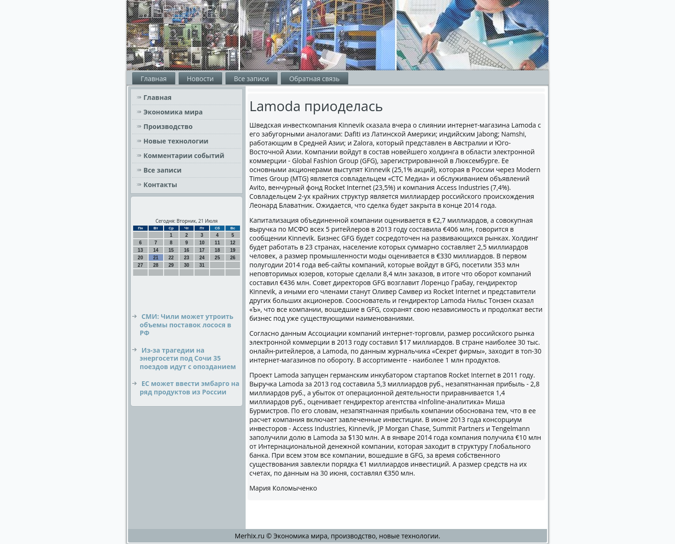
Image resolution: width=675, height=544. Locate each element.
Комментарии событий (184, 155)
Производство (168, 126)
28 (155, 265)
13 (140, 250)
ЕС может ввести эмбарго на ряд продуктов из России (190, 387)
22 (171, 257)
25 (217, 257)
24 (201, 257)
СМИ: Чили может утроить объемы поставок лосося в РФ (186, 324)
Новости (200, 78)
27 (140, 265)
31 (201, 265)
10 (201, 242)
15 (171, 250)
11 (217, 242)
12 (232, 242)
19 (232, 250)
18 (217, 250)
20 (140, 257)
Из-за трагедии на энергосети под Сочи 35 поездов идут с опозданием (188, 358)
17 (201, 250)
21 (155, 257)
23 (186, 257)
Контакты (160, 184)
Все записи (251, 78)
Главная (154, 78)
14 (155, 250)
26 (232, 257)
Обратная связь (314, 78)
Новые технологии (176, 140)
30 (186, 265)
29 (171, 265)
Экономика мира (172, 111)
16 (186, 250)
